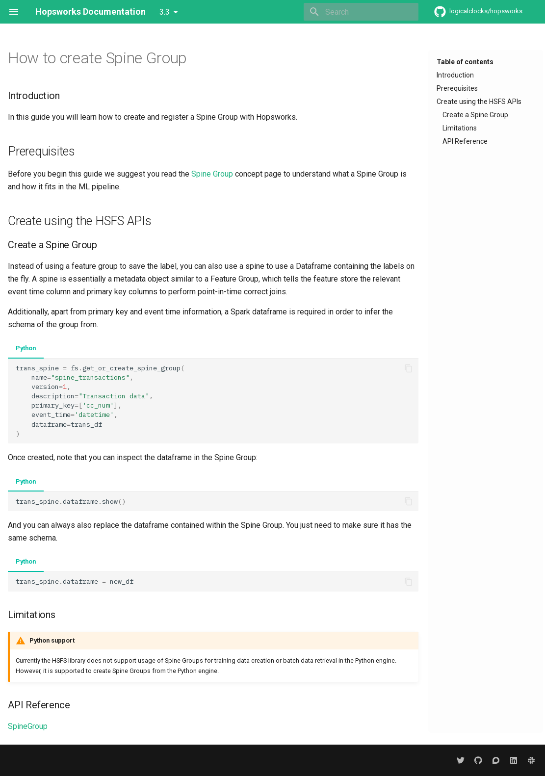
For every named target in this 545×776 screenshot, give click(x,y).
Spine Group (212, 174)
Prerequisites (457, 88)
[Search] (361, 12)
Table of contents (465, 62)
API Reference (465, 141)
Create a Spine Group (475, 115)
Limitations (459, 128)
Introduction (455, 75)
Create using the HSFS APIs (479, 101)
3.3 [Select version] (164, 12)
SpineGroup (28, 726)
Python (26, 348)
